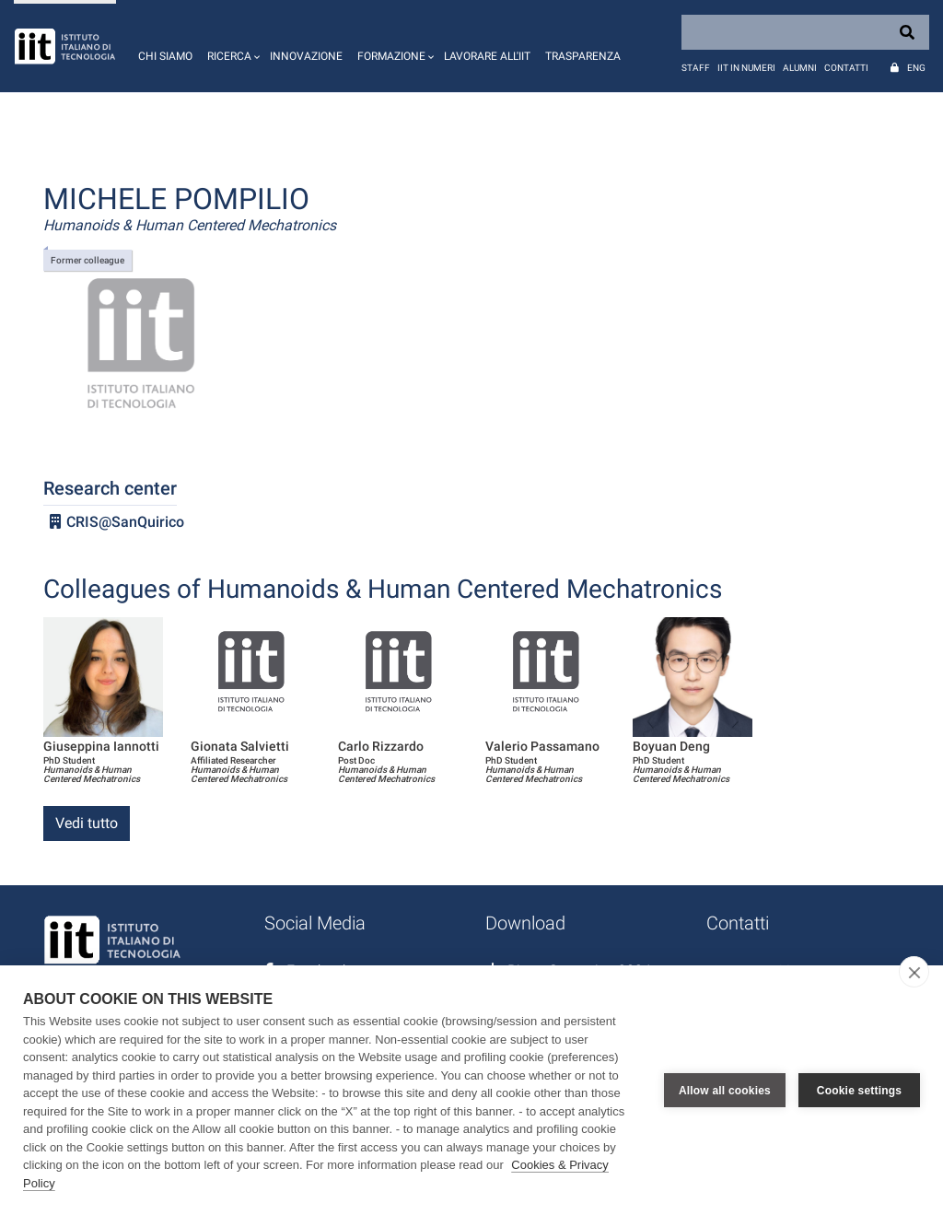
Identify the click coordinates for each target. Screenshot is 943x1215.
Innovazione (306, 56)
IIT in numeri (746, 68)
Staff (695, 68)
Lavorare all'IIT (487, 56)
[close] (914, 971)
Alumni (800, 68)
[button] (231, 46)
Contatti (846, 68)
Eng (916, 68)
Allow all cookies (725, 1090)
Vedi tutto (86, 823)
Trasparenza (583, 56)
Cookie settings (859, 1090)
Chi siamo (165, 56)
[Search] (805, 32)
